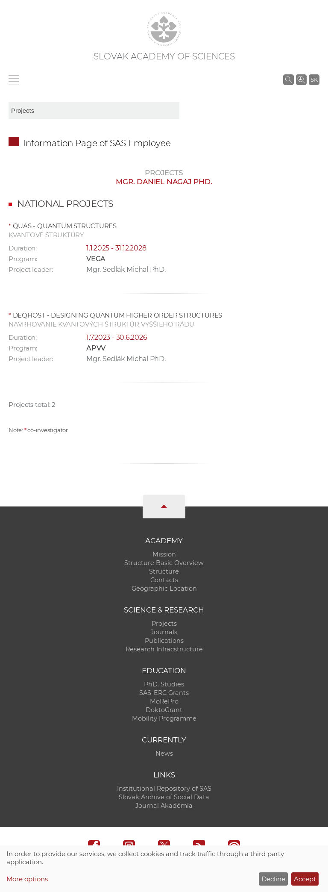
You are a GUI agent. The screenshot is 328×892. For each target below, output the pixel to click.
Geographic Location (164, 588)
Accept (305, 879)
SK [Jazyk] (314, 79)
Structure (164, 571)
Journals (164, 632)
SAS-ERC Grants (164, 693)
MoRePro (164, 701)
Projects (164, 623)
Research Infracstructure (164, 649)
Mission (164, 554)
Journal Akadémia (164, 806)
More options (27, 879)
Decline (273, 879)
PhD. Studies (164, 684)
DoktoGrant (164, 710)
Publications (164, 641)
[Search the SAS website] (288, 79)
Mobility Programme (164, 718)
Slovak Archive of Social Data (164, 797)
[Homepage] (164, 29)
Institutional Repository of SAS (164, 788)
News (164, 753)
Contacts (164, 580)
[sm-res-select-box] (94, 110)
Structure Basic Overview (164, 563)
